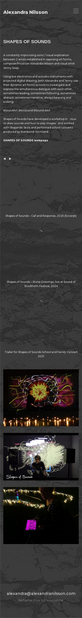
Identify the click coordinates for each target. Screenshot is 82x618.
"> (41, 259)
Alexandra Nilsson (25, 12)
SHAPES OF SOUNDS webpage (25, 140)
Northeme (54, 600)
